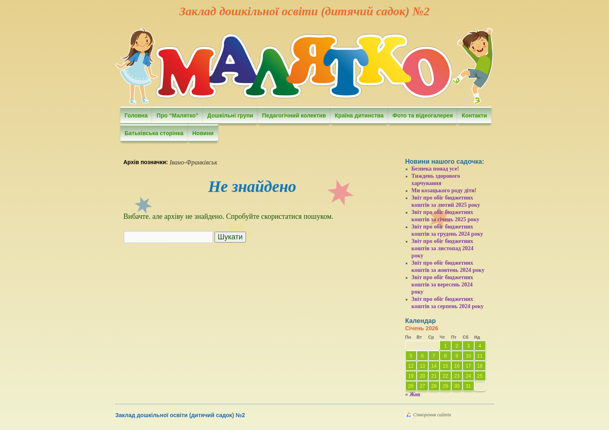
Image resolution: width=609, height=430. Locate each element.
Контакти (474, 115)
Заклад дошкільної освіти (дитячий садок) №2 (304, 11)
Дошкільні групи (230, 115)
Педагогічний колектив (294, 115)
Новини (203, 133)
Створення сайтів (432, 415)
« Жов (413, 394)
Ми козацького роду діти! (444, 190)
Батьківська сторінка (154, 133)
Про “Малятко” (177, 115)
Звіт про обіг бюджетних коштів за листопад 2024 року (442, 248)
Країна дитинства (359, 115)
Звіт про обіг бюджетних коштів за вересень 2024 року (442, 284)
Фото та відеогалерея (422, 115)
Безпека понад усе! (435, 169)
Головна (136, 115)
